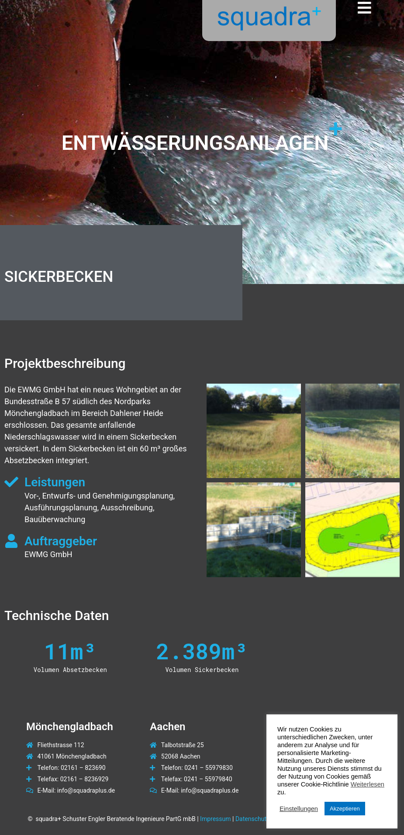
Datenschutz (252, 818)
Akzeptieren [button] (345, 808)
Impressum (215, 818)
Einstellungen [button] (299, 808)
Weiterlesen (367, 784)
